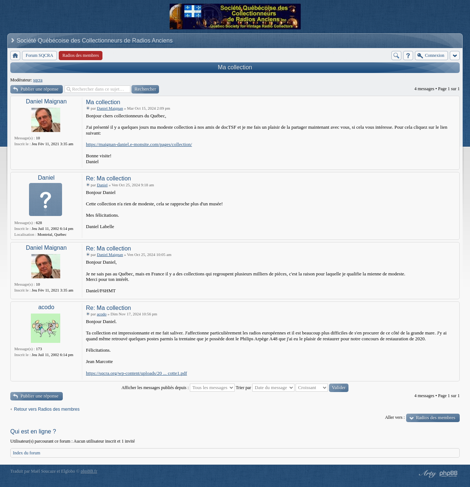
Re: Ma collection (108, 178)
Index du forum (26, 452)
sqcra (37, 80)
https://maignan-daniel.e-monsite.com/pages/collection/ (139, 144)
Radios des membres (435, 417)
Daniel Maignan (46, 101)
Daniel (46, 178)
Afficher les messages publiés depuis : (178, 387)
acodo (46, 307)
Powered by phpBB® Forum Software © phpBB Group (449, 474)
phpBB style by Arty (427, 474)
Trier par (265, 387)
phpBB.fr (89, 471)
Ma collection (235, 67)
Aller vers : (395, 417)
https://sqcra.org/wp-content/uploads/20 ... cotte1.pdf (136, 373)
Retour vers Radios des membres (47, 409)
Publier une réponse (39, 89)
